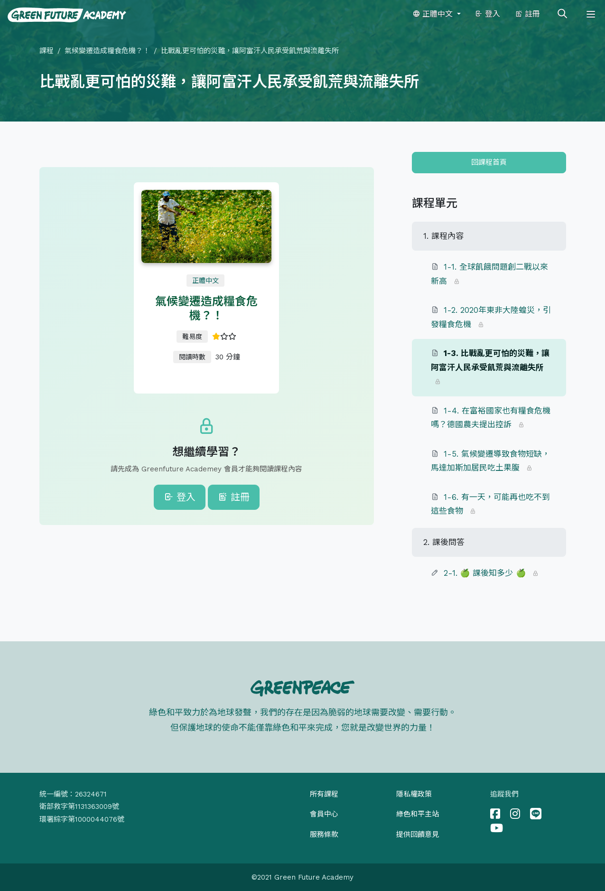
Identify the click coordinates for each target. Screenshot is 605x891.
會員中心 (324, 814)
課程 (46, 51)
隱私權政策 (414, 794)
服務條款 (324, 834)
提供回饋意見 (417, 834)
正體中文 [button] (433, 14)
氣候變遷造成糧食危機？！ (107, 51)
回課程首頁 (489, 162)
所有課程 (324, 794)
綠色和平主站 (417, 814)
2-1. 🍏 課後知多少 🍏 (485, 573)
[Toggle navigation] (591, 14)
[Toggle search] (562, 14)
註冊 (527, 14)
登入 (487, 14)
